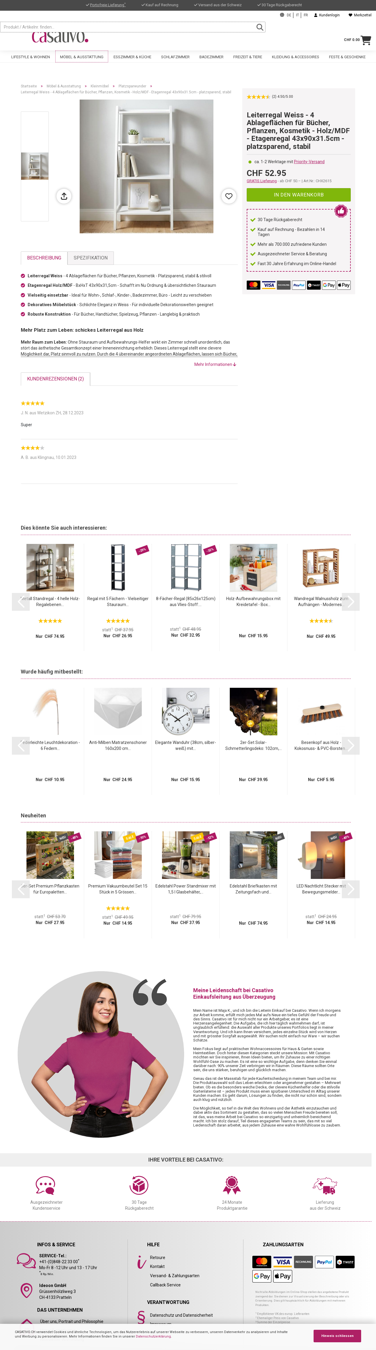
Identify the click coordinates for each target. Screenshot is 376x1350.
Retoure (157, 1257)
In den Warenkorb (299, 195)
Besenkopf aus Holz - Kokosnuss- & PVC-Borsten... (321, 745)
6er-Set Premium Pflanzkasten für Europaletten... (50, 889)
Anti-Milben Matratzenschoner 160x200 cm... (118, 745)
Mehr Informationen (215, 364)
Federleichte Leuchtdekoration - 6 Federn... (50, 745)
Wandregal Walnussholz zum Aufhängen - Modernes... (321, 601)
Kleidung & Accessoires (295, 61)
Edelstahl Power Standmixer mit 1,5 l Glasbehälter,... (185, 889)
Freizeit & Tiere (247, 61)
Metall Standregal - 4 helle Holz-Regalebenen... (50, 601)
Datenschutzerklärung (153, 1336)
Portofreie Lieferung (108, 5)
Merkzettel (360, 15)
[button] (21, 602)
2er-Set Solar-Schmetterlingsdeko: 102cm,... (253, 745)
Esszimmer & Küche (132, 61)
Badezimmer (211, 61)
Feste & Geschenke (347, 61)
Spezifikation (91, 258)
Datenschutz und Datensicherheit (181, 1315)
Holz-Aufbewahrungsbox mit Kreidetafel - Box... (253, 601)
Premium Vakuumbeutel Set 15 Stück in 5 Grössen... (117, 889)
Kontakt (157, 1266)
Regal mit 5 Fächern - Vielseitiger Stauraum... (118, 601)
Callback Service (165, 1285)
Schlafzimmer (175, 61)
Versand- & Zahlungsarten (174, 1275)
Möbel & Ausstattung (81, 61)
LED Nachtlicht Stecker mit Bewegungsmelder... (321, 889)
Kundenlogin (327, 15)
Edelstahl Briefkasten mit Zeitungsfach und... (253, 889)
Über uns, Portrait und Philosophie (71, 1321)
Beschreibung (44, 258)
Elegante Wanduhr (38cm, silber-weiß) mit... (185, 745)
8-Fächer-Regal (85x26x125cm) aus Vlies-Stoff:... (185, 601)
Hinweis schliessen (337, 1336)
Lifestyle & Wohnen (30, 61)
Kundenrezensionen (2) (55, 379)
